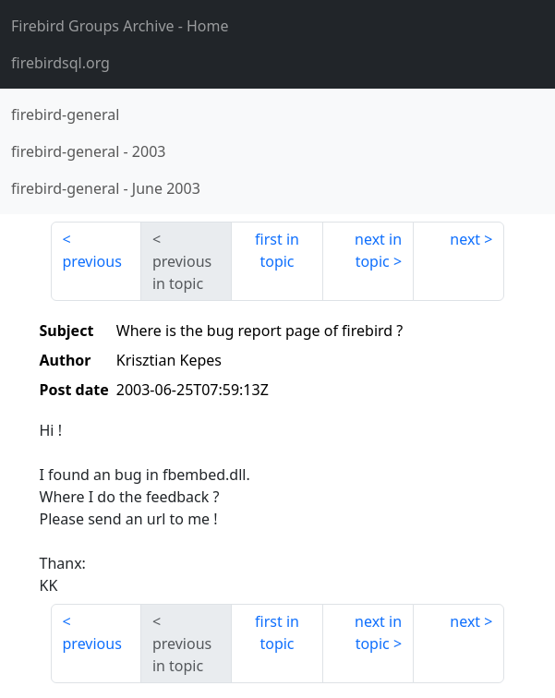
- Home (120, 26)
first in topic (277, 250)
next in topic (378, 250)
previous (92, 261)
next (465, 239)
